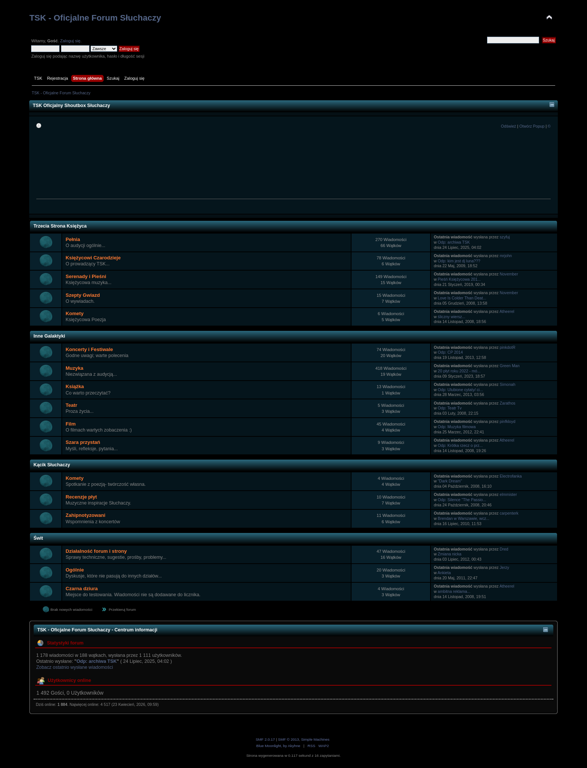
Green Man (510, 365)
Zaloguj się (70, 41)
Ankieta (444, 572)
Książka (75, 386)
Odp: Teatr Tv (450, 408)
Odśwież (508, 126)
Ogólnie (75, 570)
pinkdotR (507, 347)
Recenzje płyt (81, 497)
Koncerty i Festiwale (89, 349)
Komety (74, 313)
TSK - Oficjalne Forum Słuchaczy (95, 17)
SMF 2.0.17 (265, 739)
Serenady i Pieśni (86, 276)
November (509, 274)
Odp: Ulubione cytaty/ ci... (460, 389)
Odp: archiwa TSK (454, 242)
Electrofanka (511, 476)
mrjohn (506, 255)
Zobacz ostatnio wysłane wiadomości (74, 667)
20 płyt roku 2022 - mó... (459, 371)
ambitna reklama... (454, 591)
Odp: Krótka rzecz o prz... (460, 445)
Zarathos (507, 403)
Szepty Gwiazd (83, 295)
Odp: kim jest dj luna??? (459, 261)
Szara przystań (83, 442)
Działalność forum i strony (96, 551)
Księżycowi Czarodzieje (93, 257)
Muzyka (74, 368)
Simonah (507, 384)
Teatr (71, 405)
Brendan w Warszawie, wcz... (463, 518)
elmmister (508, 494)
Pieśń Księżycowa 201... (459, 279)
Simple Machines (315, 739)
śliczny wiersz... (451, 316)
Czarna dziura (82, 588)
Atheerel (506, 311)
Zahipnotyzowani (85, 515)
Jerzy (504, 567)
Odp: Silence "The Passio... (462, 499)
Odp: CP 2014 (450, 352)
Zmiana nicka (449, 554)
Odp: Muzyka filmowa (456, 426)
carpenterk (509, 513)
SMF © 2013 (288, 739)
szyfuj (505, 237)
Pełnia (73, 239)
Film (71, 424)
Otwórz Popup (531, 126)
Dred (504, 549)
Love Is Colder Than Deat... (462, 298)
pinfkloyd (507, 421)
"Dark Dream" (450, 481)
